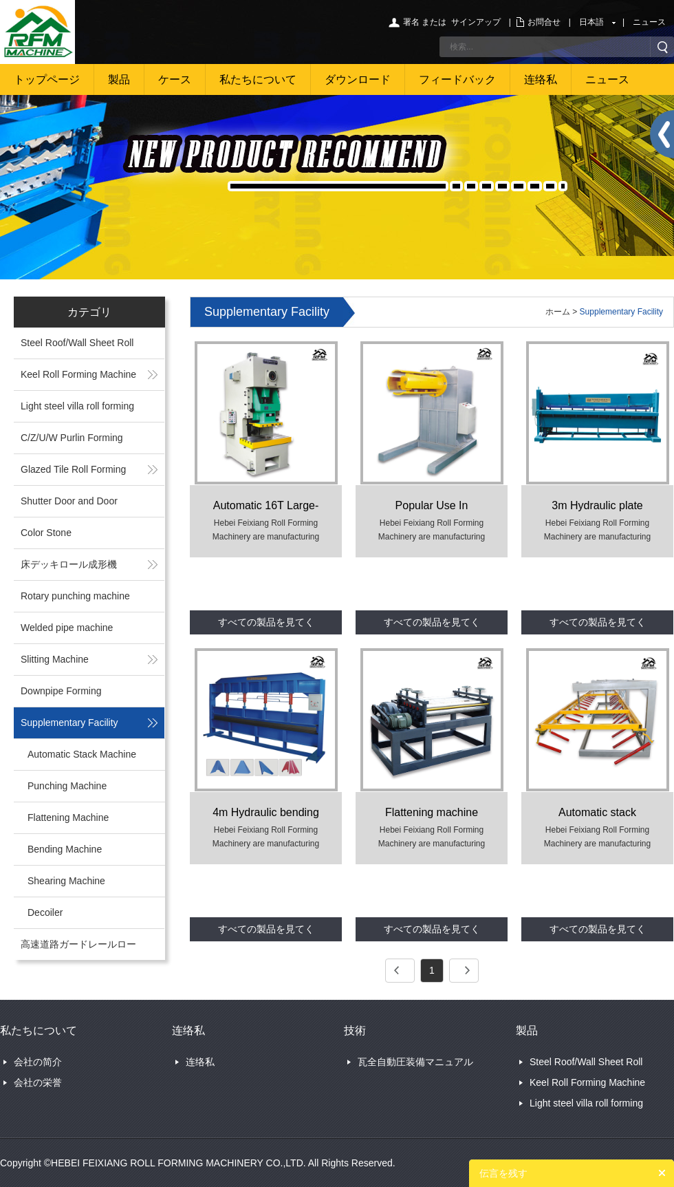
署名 (411, 22)
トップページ (47, 79)
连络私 (540, 79)
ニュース (649, 22)
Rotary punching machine (75, 595)
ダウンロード (358, 79)
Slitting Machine (55, 659)
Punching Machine (67, 785)
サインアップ (476, 22)
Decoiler (45, 912)
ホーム (557, 312)
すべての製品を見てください (266, 625)
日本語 (591, 22)
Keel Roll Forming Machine (78, 374)
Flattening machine (431, 812)
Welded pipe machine (67, 627)
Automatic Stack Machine (82, 754)
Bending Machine (65, 849)
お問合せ (544, 22)
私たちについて (257, 79)
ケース (174, 79)
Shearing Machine (66, 880)
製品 (119, 79)
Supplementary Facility (69, 722)
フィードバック (457, 79)
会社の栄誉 (38, 1082)
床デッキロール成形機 (69, 564)
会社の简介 (38, 1061)
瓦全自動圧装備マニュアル (415, 1061)
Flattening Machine (68, 817)
